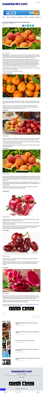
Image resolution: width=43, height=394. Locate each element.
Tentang (6, 375)
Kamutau (4, 313)
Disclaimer (21, 375)
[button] (23, 25)
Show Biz (37, 17)
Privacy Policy (10, 375)
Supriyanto (8, 53)
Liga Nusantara (20, 17)
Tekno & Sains (32, 17)
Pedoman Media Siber (27, 375)
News (4, 17)
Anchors (36, 375)
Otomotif (26, 17)
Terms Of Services (15, 375)
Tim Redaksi (33, 375)
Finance (8, 17)
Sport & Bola (13, 17)
